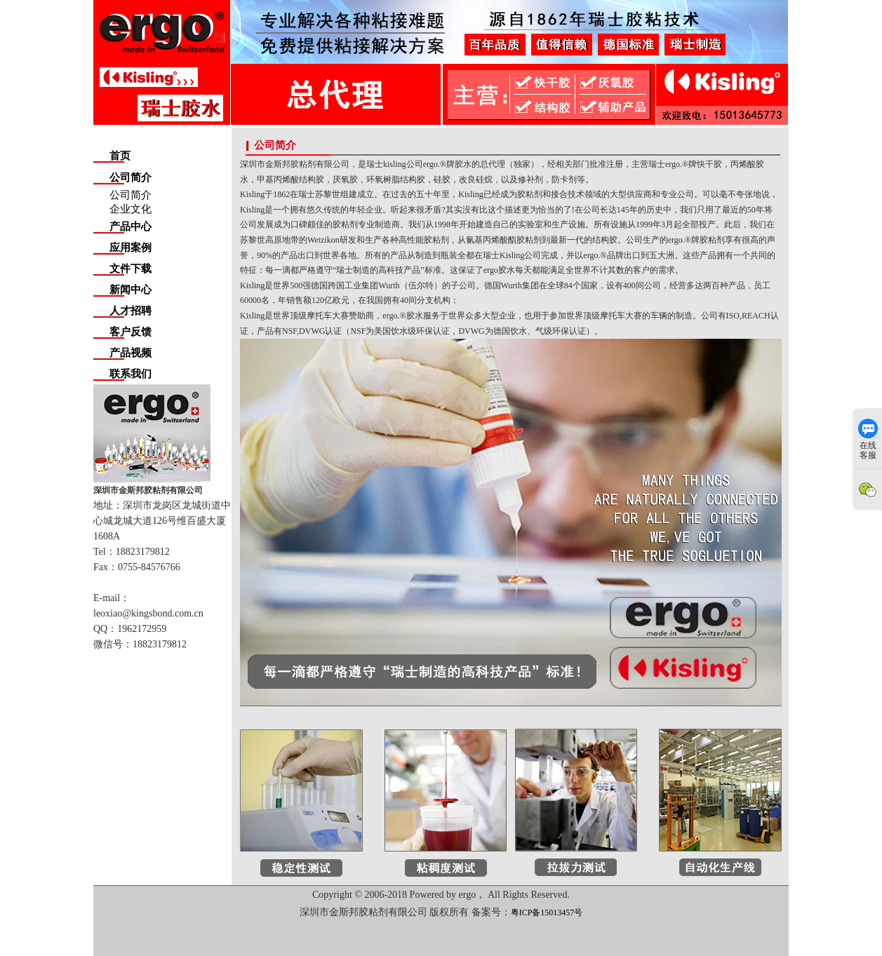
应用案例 (130, 247)
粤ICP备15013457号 (547, 912)
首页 (120, 155)
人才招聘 (130, 310)
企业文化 (130, 209)
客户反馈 (130, 331)
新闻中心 (130, 289)
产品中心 (130, 226)
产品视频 (130, 352)
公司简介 (130, 177)
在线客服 (868, 439)
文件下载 (130, 268)
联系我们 (130, 373)
